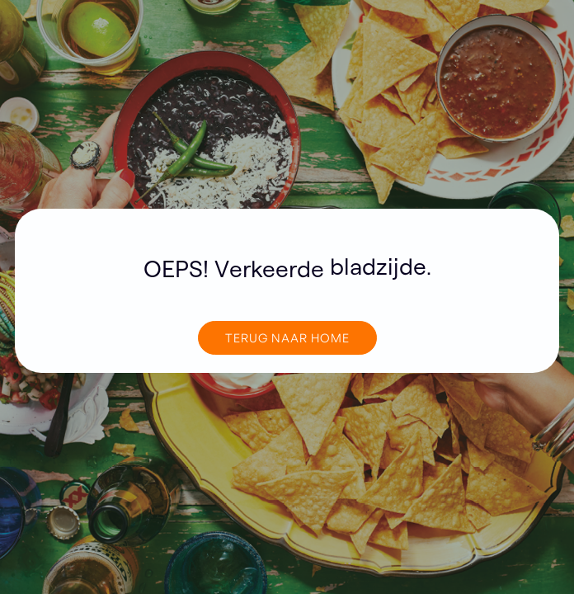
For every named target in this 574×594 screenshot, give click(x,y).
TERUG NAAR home (287, 337)
